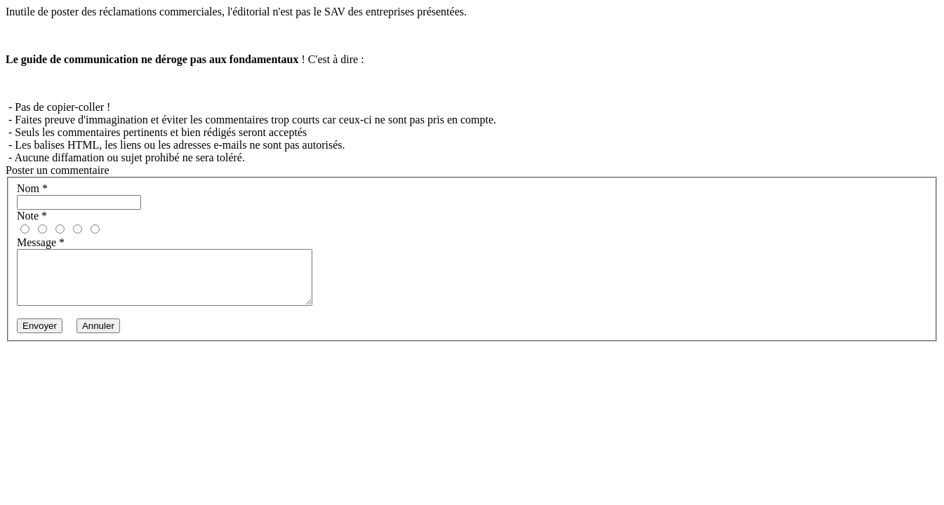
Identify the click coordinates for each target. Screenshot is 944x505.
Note (32, 216)
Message (41, 242)
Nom (32, 188)
